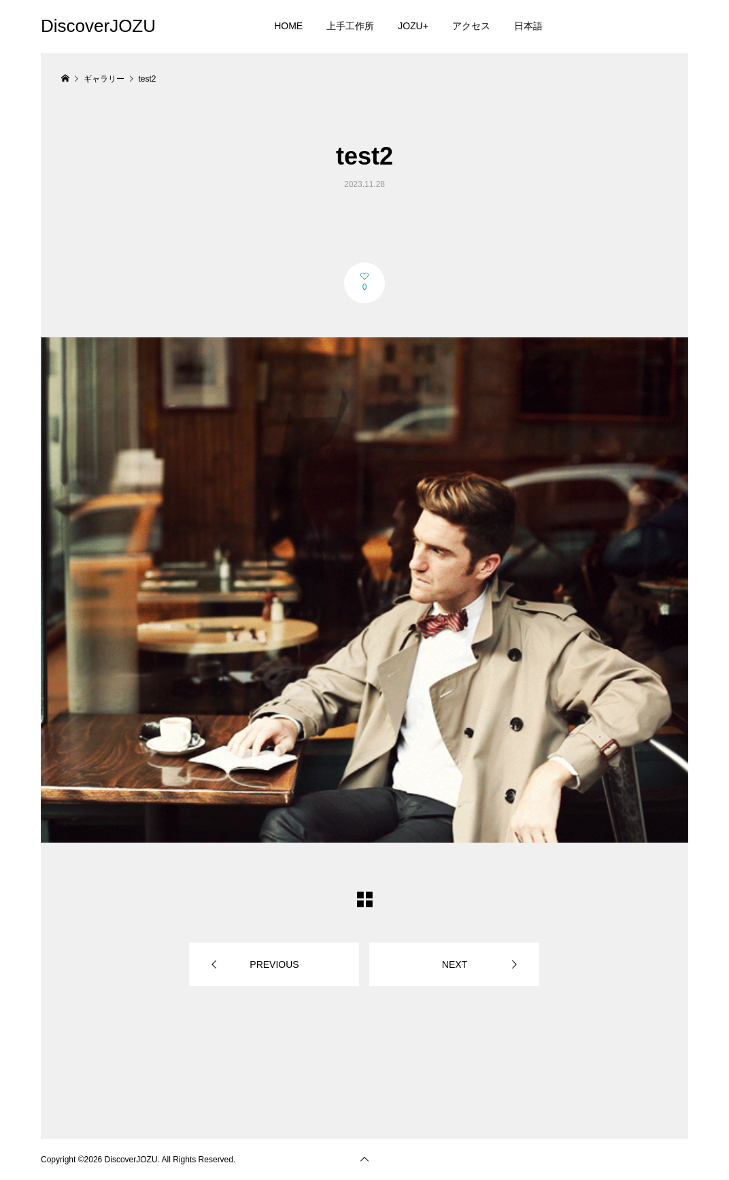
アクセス (471, 25)
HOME (288, 25)
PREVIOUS (274, 964)
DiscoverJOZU (98, 26)
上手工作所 (350, 25)
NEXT (454, 964)
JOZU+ (413, 25)
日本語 (528, 25)
